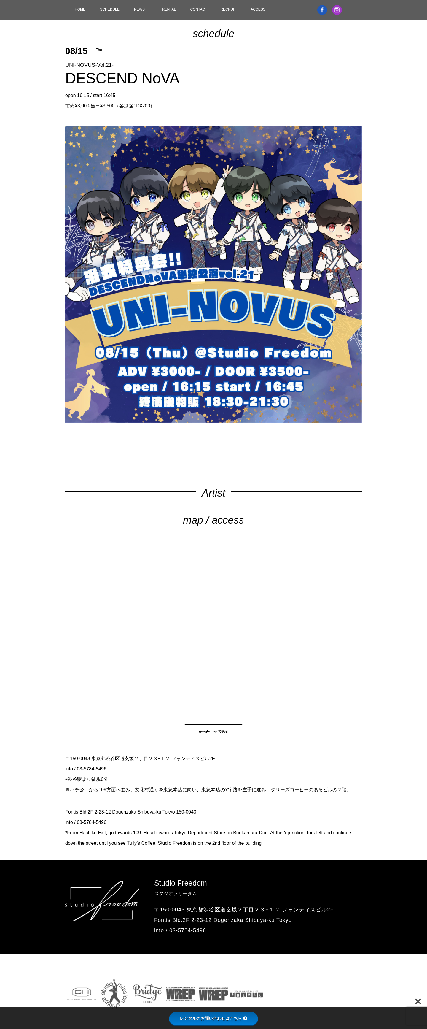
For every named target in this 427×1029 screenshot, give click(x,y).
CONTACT (198, 9)
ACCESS (258, 9)
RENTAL (169, 9)
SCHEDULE (109, 9)
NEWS (139, 9)
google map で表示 (213, 731)
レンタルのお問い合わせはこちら (213, 1018)
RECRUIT (228, 9)
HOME (80, 9)
